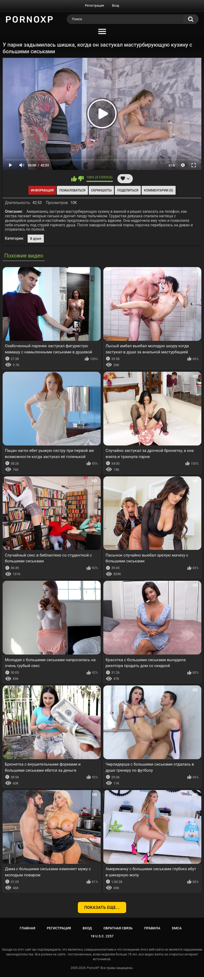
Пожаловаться (73, 190)
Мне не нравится (81, 178)
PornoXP (93, 968)
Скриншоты (101, 190)
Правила (152, 928)
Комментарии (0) (158, 190)
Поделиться (127, 190)
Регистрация (94, 5)
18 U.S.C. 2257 (102, 936)
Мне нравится (74, 178)
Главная (27, 928)
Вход (115, 5)
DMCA (177, 928)
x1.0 (172, 165)
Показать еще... (102, 907)
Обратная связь (118, 928)
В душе (35, 238)
